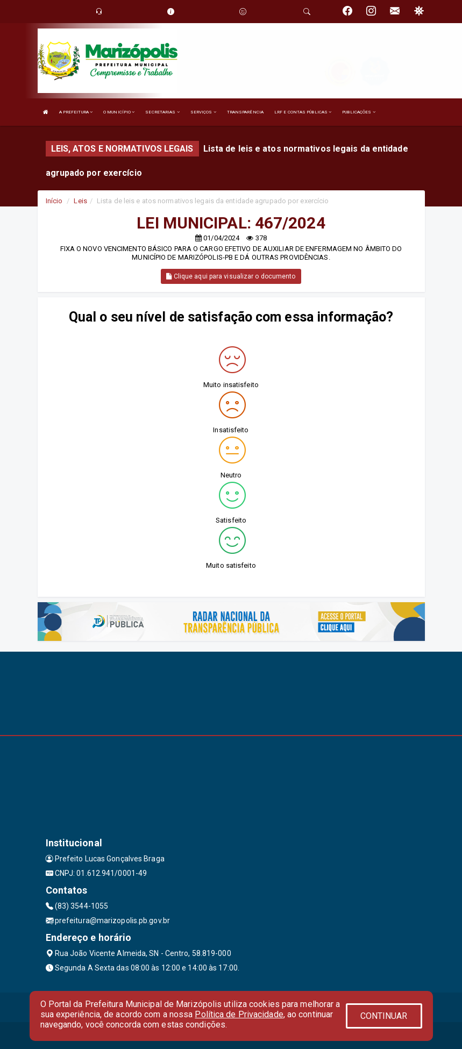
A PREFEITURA (76, 112)
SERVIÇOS (203, 112)
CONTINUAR (384, 1016)
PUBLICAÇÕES (358, 112)
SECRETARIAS (162, 112)
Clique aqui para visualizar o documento (230, 276)
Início (54, 201)
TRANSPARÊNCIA (245, 112)
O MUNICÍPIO (118, 112)
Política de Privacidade (239, 1014)
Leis (80, 201)
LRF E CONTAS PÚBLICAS (302, 112)
